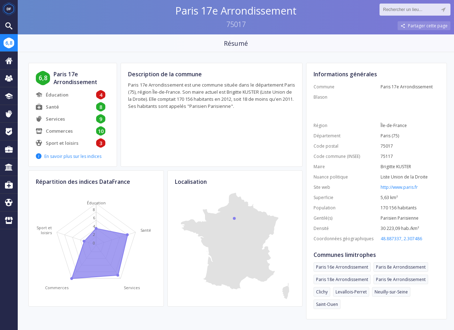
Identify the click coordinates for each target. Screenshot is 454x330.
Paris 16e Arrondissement (342, 267)
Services (55, 119)
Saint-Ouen (327, 304)
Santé (52, 107)
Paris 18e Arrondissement (342, 279)
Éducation (57, 95)
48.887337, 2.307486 (401, 239)
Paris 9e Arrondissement (401, 279)
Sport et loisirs (62, 143)
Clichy (322, 292)
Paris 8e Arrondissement (401, 267)
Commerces (59, 131)
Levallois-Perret (351, 292)
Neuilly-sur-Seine (391, 292)
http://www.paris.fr (399, 187)
